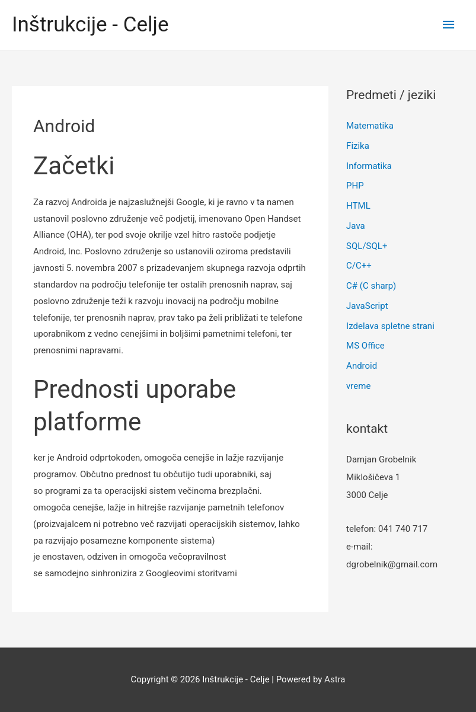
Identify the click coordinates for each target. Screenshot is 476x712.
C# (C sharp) (371, 285)
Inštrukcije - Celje (90, 24)
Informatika (369, 166)
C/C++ (359, 265)
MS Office (365, 345)
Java (355, 226)
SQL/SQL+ (366, 246)
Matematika (370, 125)
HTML (358, 205)
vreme (358, 386)
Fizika (357, 146)
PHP (355, 185)
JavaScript (367, 306)
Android (361, 365)
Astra (334, 679)
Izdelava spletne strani (390, 326)
